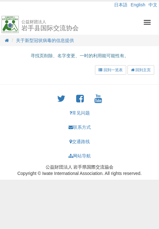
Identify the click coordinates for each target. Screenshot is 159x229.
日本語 (120, 4)
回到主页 (141, 70)
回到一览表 (110, 70)
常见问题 (79, 112)
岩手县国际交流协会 (50, 25)
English (138, 4)
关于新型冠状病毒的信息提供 (45, 40)
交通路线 (79, 141)
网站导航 (80, 155)
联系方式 (80, 127)
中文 (152, 4)
